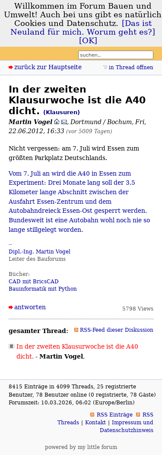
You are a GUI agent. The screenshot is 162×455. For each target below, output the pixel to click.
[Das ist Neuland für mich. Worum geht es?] (82, 27)
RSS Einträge (115, 415)
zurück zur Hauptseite (48, 67)
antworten (30, 307)
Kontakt (95, 423)
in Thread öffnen (131, 67)
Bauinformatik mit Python (43, 289)
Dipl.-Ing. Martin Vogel (39, 252)
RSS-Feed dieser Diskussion (116, 330)
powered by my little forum (81, 447)
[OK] (88, 40)
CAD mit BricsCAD (34, 282)
